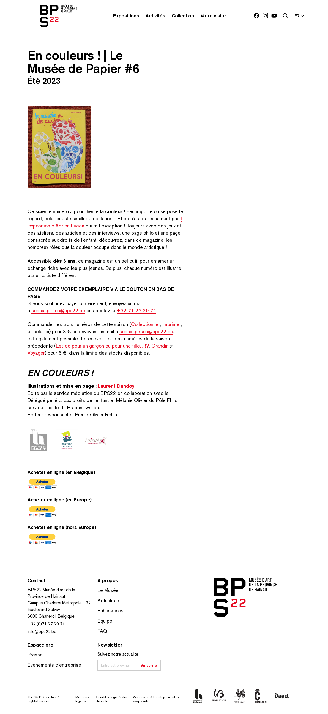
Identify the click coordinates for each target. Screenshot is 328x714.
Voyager (36, 353)
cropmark (140, 701)
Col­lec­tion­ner (145, 324)
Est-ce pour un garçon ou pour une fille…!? (102, 346)
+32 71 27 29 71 (136, 310)
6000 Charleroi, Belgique (51, 616)
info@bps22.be (42, 631)
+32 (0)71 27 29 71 (46, 624)
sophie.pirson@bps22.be (58, 310)
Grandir (159, 346)
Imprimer (171, 324)
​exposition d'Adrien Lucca (56, 225)
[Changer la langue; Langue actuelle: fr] (299, 15)
